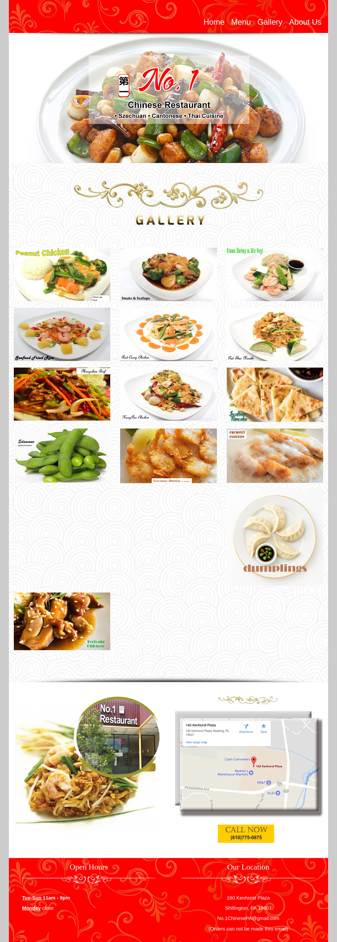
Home (213, 21)
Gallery (269, 21)
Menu (241, 21)
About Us (305, 21)
